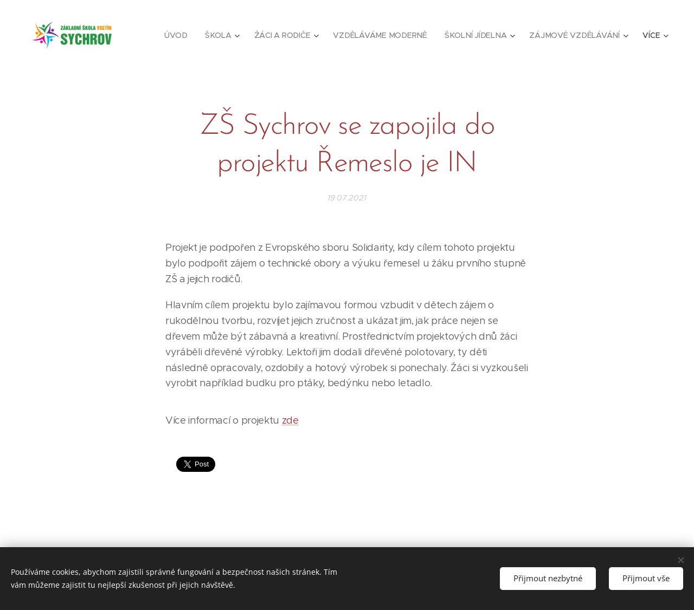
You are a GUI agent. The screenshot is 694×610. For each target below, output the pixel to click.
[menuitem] (182, 35)
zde (290, 420)
